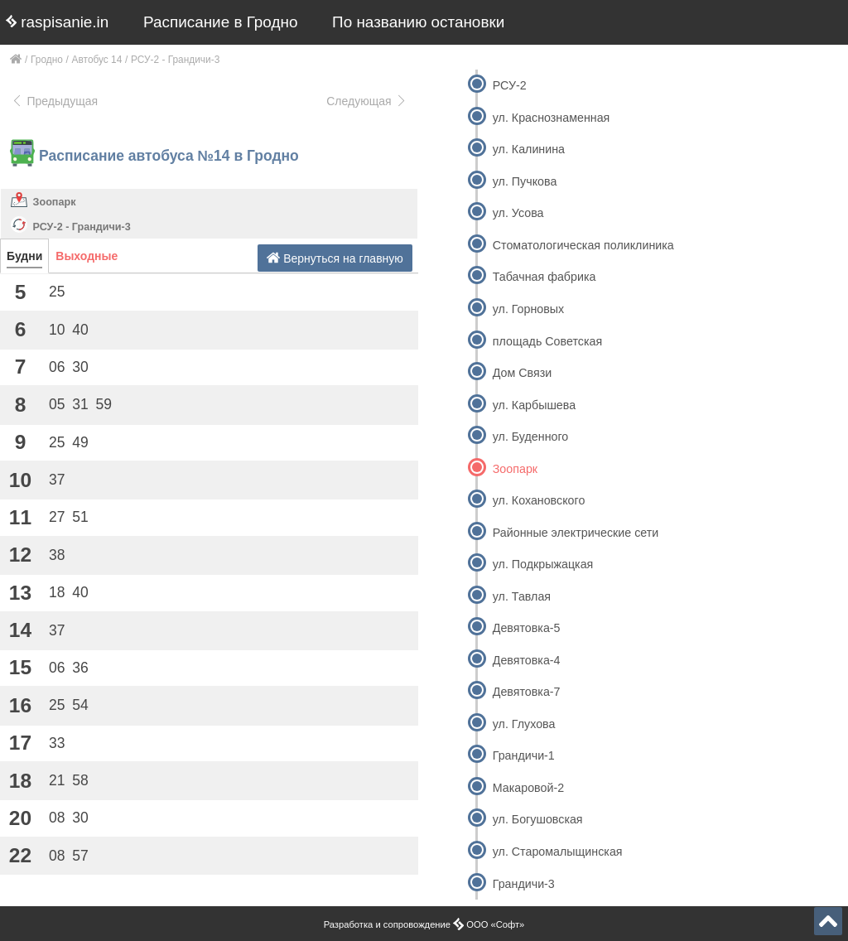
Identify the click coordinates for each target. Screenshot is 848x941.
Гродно (47, 59)
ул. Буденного (531, 436)
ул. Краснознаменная (551, 117)
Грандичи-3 (524, 883)
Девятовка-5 (527, 628)
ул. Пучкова (525, 181)
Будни (24, 256)
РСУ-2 (510, 85)
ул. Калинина (529, 149)
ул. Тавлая (522, 596)
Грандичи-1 (524, 755)
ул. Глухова (524, 724)
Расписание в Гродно (220, 22)
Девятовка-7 (527, 691)
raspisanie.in (57, 22)
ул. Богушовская (538, 819)
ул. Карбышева (534, 405)
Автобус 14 (97, 59)
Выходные (86, 256)
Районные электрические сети (576, 532)
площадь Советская (547, 341)
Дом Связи (522, 372)
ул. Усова (518, 213)
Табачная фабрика (544, 276)
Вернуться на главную (335, 258)
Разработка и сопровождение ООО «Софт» (424, 924)
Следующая (366, 101)
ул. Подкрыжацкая (543, 564)
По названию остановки (418, 22)
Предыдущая (54, 101)
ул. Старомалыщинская (558, 851)
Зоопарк (54, 202)
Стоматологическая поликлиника (583, 245)
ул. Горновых (528, 309)
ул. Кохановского (539, 500)
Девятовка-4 (527, 660)
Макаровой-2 (528, 787)
